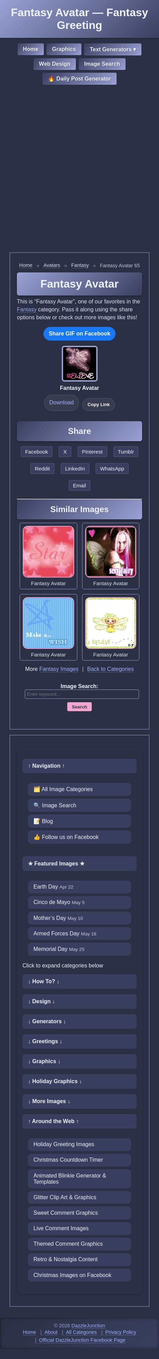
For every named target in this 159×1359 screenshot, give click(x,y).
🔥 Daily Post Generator (79, 79)
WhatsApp (112, 468)
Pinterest (92, 452)
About (51, 1332)
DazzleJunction (88, 1325)
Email (79, 485)
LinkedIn (75, 468)
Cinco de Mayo (59, 902)
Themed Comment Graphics (68, 1244)
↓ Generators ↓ (47, 1021)
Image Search (102, 64)
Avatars (51, 265)
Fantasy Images (59, 669)
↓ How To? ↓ (43, 981)
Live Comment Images (61, 1228)
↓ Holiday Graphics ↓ (55, 1081)
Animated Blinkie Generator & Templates (69, 1179)
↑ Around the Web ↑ (53, 1121)
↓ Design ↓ (41, 1001)
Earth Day (53, 887)
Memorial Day (59, 949)
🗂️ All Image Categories (63, 789)
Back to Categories (110, 669)
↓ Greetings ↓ (45, 1041)
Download (61, 402)
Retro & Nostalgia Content (65, 1259)
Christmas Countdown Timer (68, 1160)
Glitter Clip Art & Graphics (64, 1197)
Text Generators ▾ (113, 49)
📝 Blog (43, 821)
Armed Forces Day (64, 933)
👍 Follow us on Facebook (66, 837)
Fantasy (80, 265)
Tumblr (126, 452)
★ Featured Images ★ (56, 864)
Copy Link (99, 404)
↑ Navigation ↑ (46, 766)
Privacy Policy (120, 1332)
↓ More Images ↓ (49, 1101)
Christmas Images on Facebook (72, 1275)
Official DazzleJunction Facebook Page (82, 1340)
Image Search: (79, 686)
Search (79, 706)
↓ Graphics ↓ (44, 1061)
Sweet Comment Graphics (65, 1213)
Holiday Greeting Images (63, 1144)
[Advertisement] (79, 169)
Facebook (36, 452)
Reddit (42, 468)
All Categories (81, 1332)
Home (30, 49)
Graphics (64, 49)
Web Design (54, 64)
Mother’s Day (58, 918)
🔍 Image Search (54, 805)
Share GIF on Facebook (79, 333)
